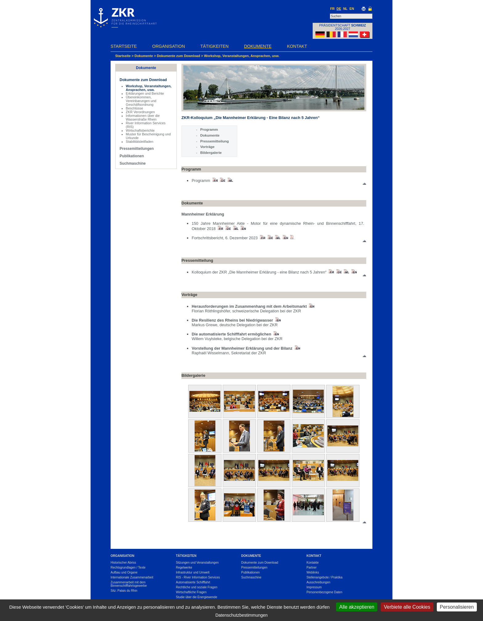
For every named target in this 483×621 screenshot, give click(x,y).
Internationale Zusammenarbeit (132, 577)
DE (339, 8)
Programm (209, 129)
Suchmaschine (133, 163)
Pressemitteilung (214, 141)
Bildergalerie (211, 152)
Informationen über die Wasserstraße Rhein (143, 117)
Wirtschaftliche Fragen (191, 592)
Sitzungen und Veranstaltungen (197, 562)
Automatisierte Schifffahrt (193, 582)
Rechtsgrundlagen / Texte (128, 567)
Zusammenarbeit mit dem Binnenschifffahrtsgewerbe (129, 584)
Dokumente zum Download (178, 56)
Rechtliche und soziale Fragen (196, 587)
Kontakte (312, 562)
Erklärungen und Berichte (145, 93)
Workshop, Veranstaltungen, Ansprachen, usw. (241, 56)
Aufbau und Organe (124, 572)
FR (332, 8)
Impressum (314, 587)
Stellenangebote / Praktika (324, 577)
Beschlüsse (134, 108)
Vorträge (207, 147)
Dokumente (257, 46)
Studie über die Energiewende (196, 597)
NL (345, 8)
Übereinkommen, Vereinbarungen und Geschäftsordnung (141, 100)
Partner (311, 567)
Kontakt (297, 46)
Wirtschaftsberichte (140, 130)
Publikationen (132, 156)
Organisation (168, 46)
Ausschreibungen (318, 582)
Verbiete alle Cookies (407, 607)
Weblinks (312, 572)
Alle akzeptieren (356, 607)
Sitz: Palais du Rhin (124, 590)
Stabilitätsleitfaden (139, 141)
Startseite (124, 46)
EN (352, 8)
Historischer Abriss (123, 562)
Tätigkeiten (214, 46)
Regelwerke (184, 567)
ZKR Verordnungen (140, 112)
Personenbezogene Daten (324, 592)
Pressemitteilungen (137, 148)
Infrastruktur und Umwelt (192, 572)
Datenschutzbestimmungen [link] (241, 615)
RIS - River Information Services (198, 577)
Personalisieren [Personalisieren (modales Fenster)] (457, 607)
